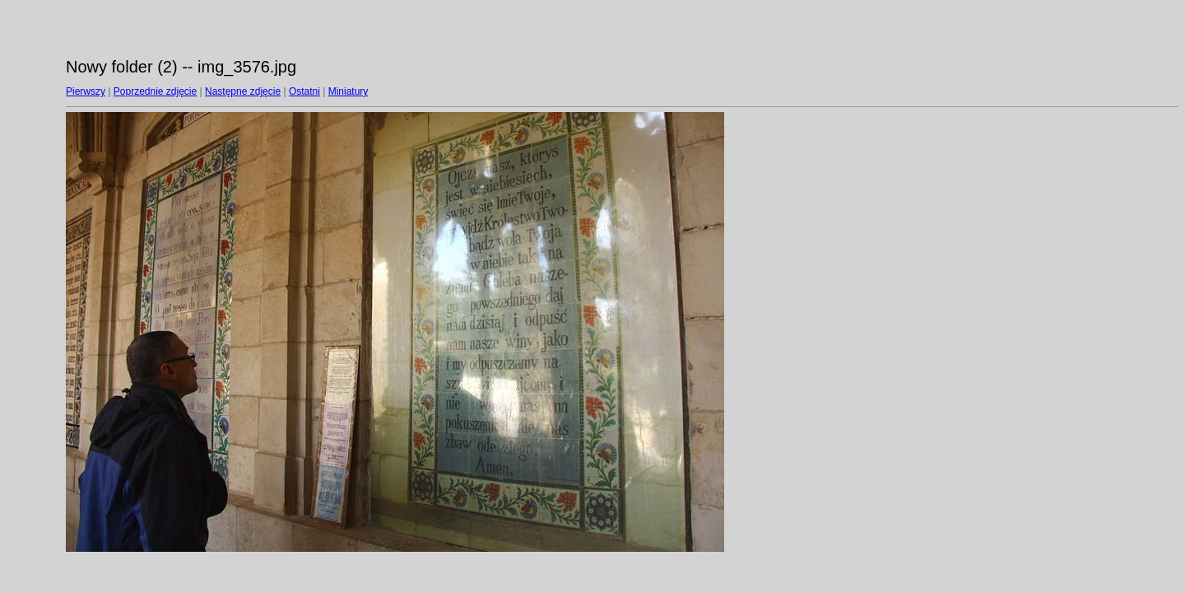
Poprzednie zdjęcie (155, 91)
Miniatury (348, 91)
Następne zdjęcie (243, 91)
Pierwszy (85, 91)
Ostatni (304, 91)
